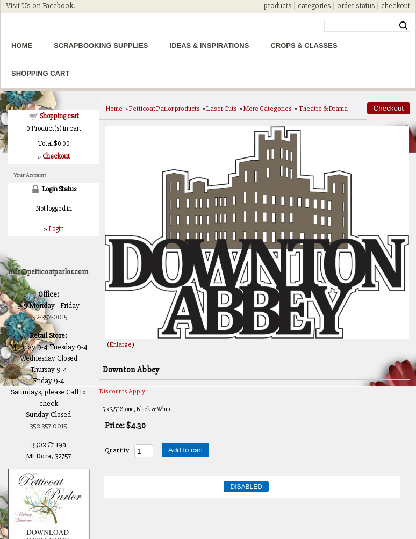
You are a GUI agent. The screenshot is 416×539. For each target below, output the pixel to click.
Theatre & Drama (323, 108)
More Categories (267, 108)
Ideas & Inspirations (209, 45)
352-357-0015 (48, 316)
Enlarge (121, 344)
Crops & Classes (303, 45)
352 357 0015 (48, 425)
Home (21, 45)
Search (403, 26)
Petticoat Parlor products (164, 108)
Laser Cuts (221, 108)
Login (56, 229)
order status (356, 5)
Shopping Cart (40, 73)
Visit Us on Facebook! (40, 5)
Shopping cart (59, 116)
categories (314, 5)
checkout (395, 5)
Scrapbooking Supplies (101, 45)
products (278, 5)
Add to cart (185, 450)
